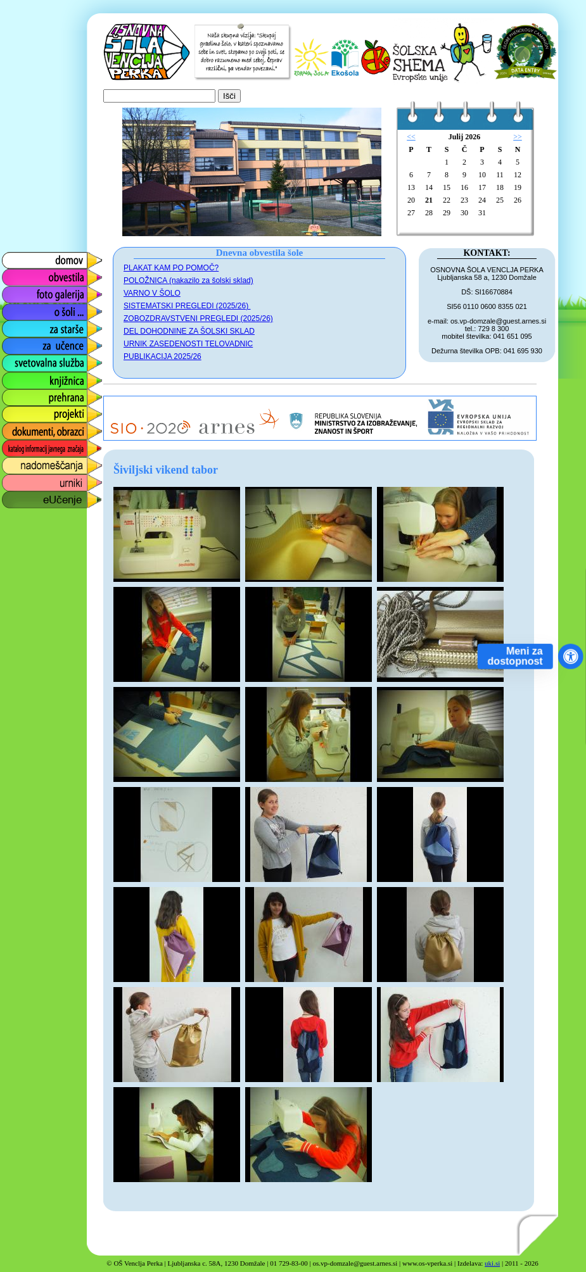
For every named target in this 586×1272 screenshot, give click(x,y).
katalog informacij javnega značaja (39, 448)
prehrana (20, 394)
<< (411, 136)
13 (411, 187)
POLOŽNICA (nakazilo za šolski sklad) (188, 280)
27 (411, 212)
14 (429, 187)
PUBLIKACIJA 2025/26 (162, 356)
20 (411, 200)
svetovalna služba (40, 360)
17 (482, 187)
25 (500, 200)
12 (517, 174)
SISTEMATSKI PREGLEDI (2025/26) (187, 305)
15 (446, 187)
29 (446, 212)
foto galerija (26, 291)
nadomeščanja (33, 462)
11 (500, 174)
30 (464, 212)
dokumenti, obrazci (42, 428)
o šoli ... (17, 308)
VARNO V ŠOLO (152, 293)
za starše (20, 325)
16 (464, 187)
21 (429, 200)
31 (482, 212)
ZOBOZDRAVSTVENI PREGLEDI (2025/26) (198, 318)
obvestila (20, 274)
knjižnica (19, 377)
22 (446, 200)
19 (517, 187)
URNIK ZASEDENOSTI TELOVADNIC (188, 343)
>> (517, 136)
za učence (23, 342)
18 (500, 187)
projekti (16, 411)
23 (464, 200)
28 (429, 212)
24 (482, 200)
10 (482, 174)
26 (517, 200)
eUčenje (18, 496)
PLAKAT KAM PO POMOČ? (171, 267)
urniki (12, 479)
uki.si (492, 1263)
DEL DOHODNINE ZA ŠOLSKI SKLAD (189, 331)
